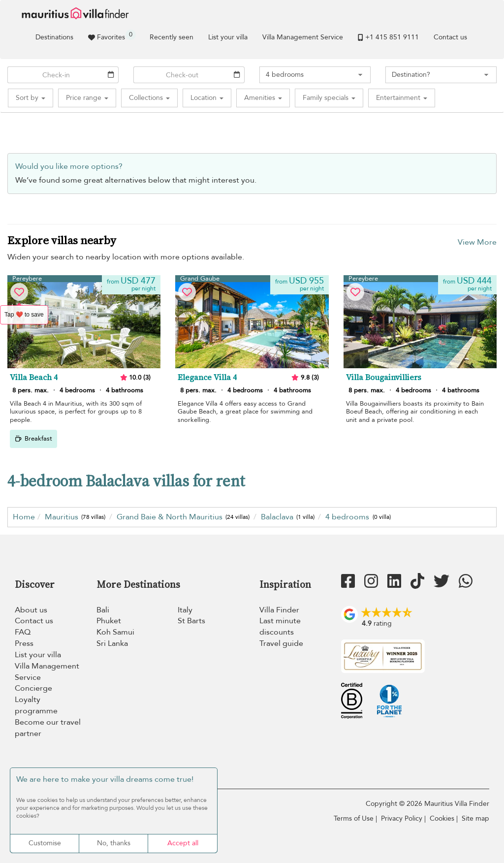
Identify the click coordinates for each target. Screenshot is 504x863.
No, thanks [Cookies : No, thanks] (113, 843)
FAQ (23, 632)
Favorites (112, 36)
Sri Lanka (112, 643)
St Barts (191, 620)
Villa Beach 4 (34, 377)
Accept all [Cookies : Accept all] (182, 843)
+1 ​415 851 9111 (388, 37)
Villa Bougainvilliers (383, 377)
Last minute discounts (280, 626)
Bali (102, 610)
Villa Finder (279, 610)
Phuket (108, 620)
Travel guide (281, 643)
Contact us (450, 37)
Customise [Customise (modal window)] (45, 843)
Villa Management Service (302, 37)
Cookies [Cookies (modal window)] (442, 818)
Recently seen (171, 37)
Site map (475, 818)
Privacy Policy (401, 818)
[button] (30, 98)
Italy (185, 610)
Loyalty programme (36, 705)
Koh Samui (115, 632)
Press (24, 643)
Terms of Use (354, 818)
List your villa (228, 37)
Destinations (54, 37)
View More (477, 242)
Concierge (33, 688)
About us (31, 610)
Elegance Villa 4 (207, 377)
